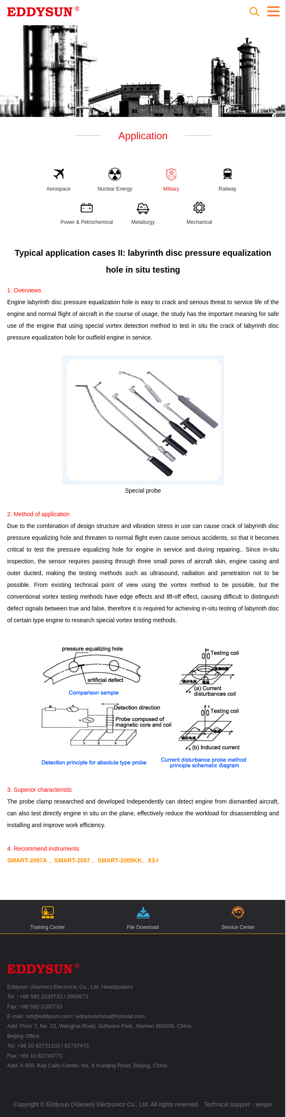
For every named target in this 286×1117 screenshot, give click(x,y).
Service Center (237, 917)
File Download (143, 917)
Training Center (47, 917)
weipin (264, 1104)
